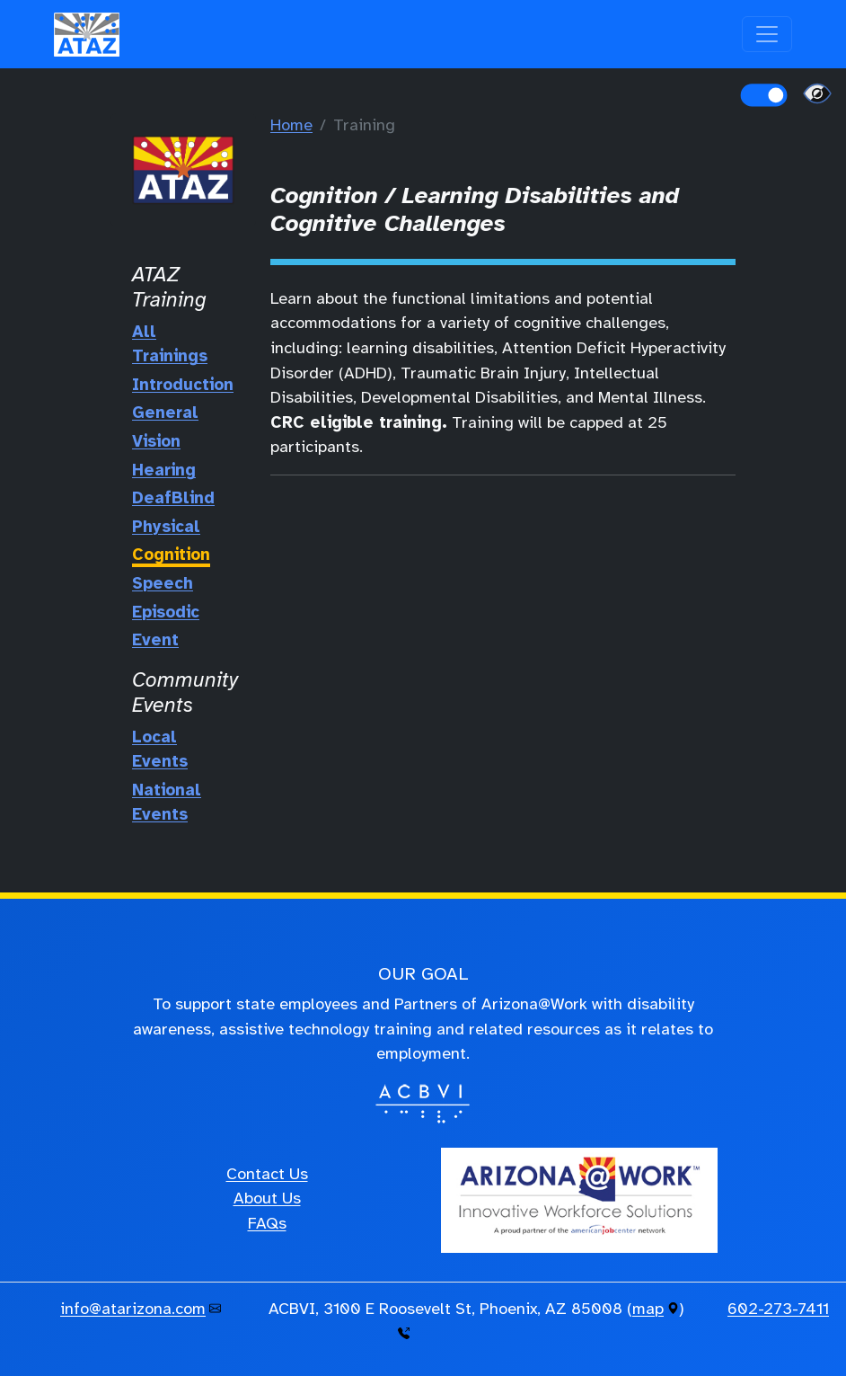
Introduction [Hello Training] (183, 385)
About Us (267, 1198)
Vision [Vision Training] (156, 441)
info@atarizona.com (133, 1308)
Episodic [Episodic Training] (165, 612)
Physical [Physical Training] (166, 527)
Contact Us (267, 1174)
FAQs (267, 1223)
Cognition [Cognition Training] (171, 554)
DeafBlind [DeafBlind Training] (173, 498)
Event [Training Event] (155, 640)
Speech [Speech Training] (162, 583)
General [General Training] (165, 412)
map (648, 1308)
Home (291, 125)
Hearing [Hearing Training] (164, 470)
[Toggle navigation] (767, 34)
